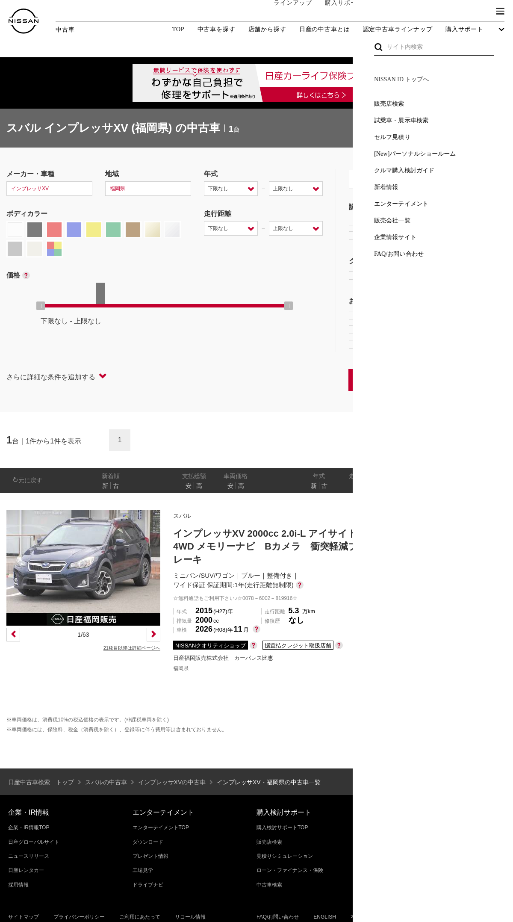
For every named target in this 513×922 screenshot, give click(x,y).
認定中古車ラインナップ (398, 30)
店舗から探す (267, 30)
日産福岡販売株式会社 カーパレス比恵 (223, 658)
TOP (178, 29)
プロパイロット (457, 315)
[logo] (23, 21)
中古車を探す (217, 30)
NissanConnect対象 (389, 344)
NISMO (485, 275)
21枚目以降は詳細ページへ (131, 647)
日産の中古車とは (324, 30)
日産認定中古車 (378, 235)
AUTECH (440, 275)
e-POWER (370, 315)
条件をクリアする (479, 379)
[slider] (40, 305)
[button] (500, 11)
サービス (432, 12)
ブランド (470, 12)
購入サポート (335, 12)
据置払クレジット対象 (393, 329)
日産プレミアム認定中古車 (395, 221)
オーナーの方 (387, 12)
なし (478, 486)
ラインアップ (284, 11)
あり (494, 486)
